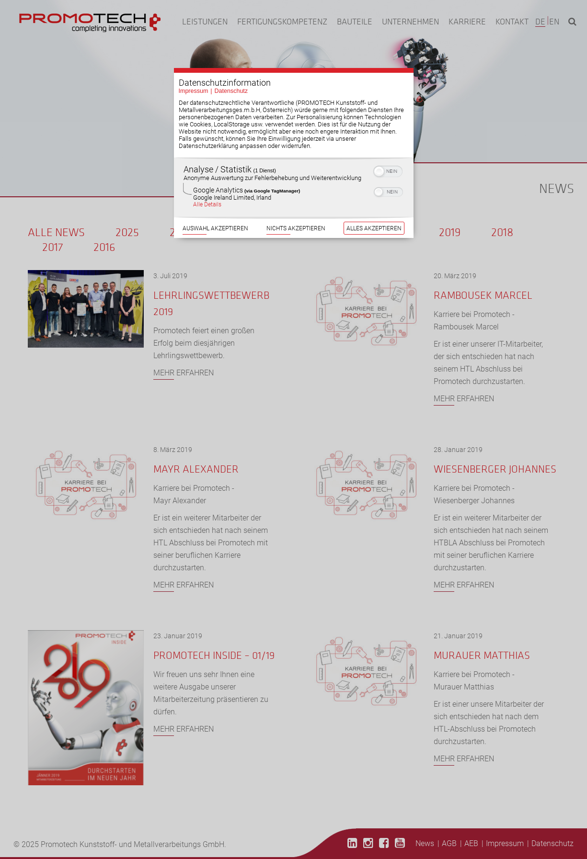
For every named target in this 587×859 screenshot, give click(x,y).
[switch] (387, 146)
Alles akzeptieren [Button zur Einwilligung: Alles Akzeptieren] (374, 204)
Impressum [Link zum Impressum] (193, 67)
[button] (379, 147)
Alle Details (207, 180)
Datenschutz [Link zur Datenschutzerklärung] (231, 67)
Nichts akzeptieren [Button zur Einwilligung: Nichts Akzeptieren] (295, 204)
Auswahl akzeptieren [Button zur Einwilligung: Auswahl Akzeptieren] (215, 204)
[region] (294, 163)
